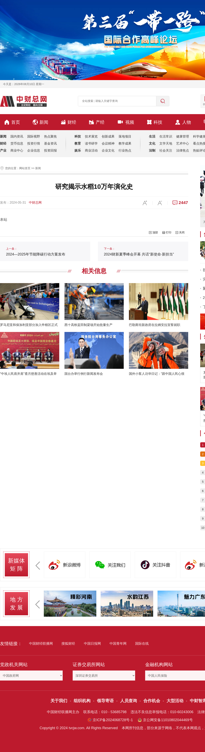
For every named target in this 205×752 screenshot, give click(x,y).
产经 (97, 122)
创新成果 (108, 136)
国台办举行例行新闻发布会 (83, 373)
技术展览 (91, 136)
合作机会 (151, 700)
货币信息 (16, 143)
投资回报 (50, 150)
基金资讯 (50, 143)
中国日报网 (92, 643)
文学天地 (165, 143)
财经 (68, 122)
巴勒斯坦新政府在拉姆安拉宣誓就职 (154, 325)
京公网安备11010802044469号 (168, 720)
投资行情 (33, 143)
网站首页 (24, 168)
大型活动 (175, 700)
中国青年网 (118, 643)
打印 (168, 232)
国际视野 (33, 136)
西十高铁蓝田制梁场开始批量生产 (88, 325)
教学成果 (125, 143)
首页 (12, 122)
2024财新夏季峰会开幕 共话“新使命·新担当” (139, 251)
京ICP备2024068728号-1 (113, 720)
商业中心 (16, 150)
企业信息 (33, 150)
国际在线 (142, 643)
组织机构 (82, 700)
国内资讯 (16, 136)
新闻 (40, 122)
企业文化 (108, 150)
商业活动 (91, 150)
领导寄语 (105, 700)
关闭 (182, 232)
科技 (154, 122)
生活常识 (165, 136)
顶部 (155, 232)
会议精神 (108, 143)
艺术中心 (182, 143)
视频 (125, 122)
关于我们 (58, 700)
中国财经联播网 (41, 643)
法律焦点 (182, 150)
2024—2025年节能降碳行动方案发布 (35, 251)
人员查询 (128, 700)
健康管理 (182, 136)
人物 (183, 122)
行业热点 (125, 150)
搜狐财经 (68, 643)
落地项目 (125, 136)
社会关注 (165, 150)
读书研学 (91, 143)
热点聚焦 (50, 136)
